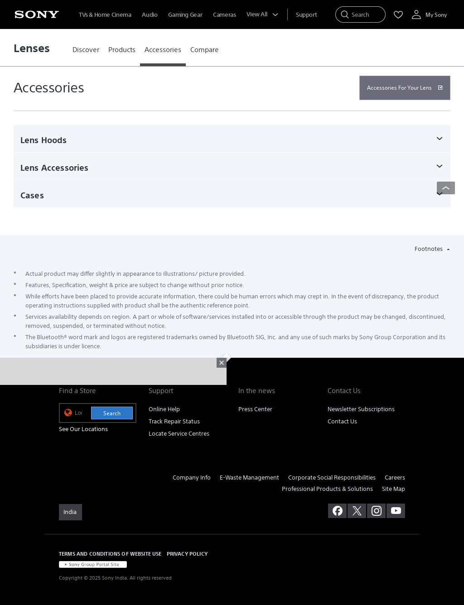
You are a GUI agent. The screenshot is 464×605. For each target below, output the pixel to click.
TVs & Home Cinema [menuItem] (105, 15)
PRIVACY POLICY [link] (187, 553)
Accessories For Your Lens (399, 87)
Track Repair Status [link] (174, 421)
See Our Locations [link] (83, 429)
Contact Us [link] (342, 421)
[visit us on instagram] (376, 511)
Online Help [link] (164, 409)
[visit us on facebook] (337, 511)
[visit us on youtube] (396, 511)
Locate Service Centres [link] (179, 433)
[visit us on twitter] (357, 511)
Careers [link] (395, 477)
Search (112, 413)
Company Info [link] (192, 477)
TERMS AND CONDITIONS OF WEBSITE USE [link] (110, 553)
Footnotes (429, 249)
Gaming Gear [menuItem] (185, 15)
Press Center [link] (255, 409)
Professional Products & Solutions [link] (327, 489)
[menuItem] (306, 15)
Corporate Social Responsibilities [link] (332, 477)
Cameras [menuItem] (224, 15)
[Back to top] (446, 188)
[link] (86, 50)
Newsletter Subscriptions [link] (361, 409)
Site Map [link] (393, 489)
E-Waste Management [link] (249, 477)
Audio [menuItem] (149, 15)
